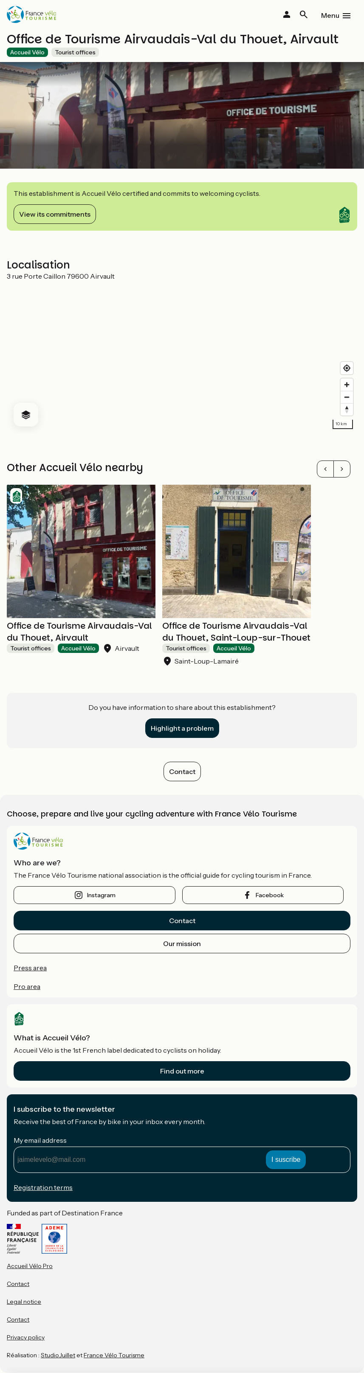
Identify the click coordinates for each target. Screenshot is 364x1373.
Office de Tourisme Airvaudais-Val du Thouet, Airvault (79, 632)
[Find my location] (347, 368)
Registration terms (43, 1187)
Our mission (182, 943)
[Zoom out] (347, 397)
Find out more (182, 1071)
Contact (182, 771)
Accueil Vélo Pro (30, 1266)
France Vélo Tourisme (114, 1355)
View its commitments (54, 214)
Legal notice (24, 1301)
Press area (30, 967)
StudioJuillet (58, 1355)
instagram (101, 895)
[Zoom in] (347, 385)
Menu (330, 15)
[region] (182, 356)
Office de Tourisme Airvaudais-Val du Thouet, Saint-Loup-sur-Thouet (236, 632)
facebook (270, 895)
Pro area (27, 986)
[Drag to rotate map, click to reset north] (347, 409)
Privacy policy (26, 1337)
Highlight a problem (182, 728)
